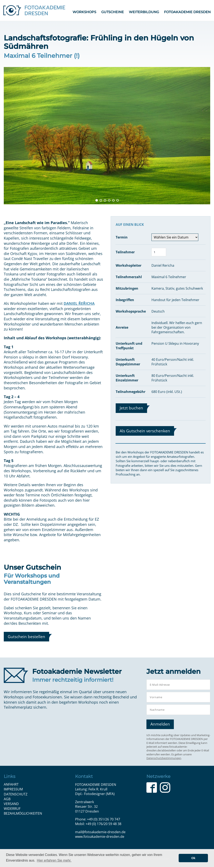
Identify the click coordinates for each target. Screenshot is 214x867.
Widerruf (12, 808)
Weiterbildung (144, 12)
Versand (11, 803)
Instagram (165, 787)
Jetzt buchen (131, 408)
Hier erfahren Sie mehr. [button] (54, 860)
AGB (7, 799)
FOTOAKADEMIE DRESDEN (187, 12)
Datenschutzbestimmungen (163, 758)
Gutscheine (112, 12)
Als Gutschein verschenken (145, 431)
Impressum (13, 789)
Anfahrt (11, 784)
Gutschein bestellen (26, 636)
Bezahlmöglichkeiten (23, 813)
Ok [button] (193, 858)
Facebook (151, 787)
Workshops (84, 12)
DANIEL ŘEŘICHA (79, 303)
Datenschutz (15, 794)
